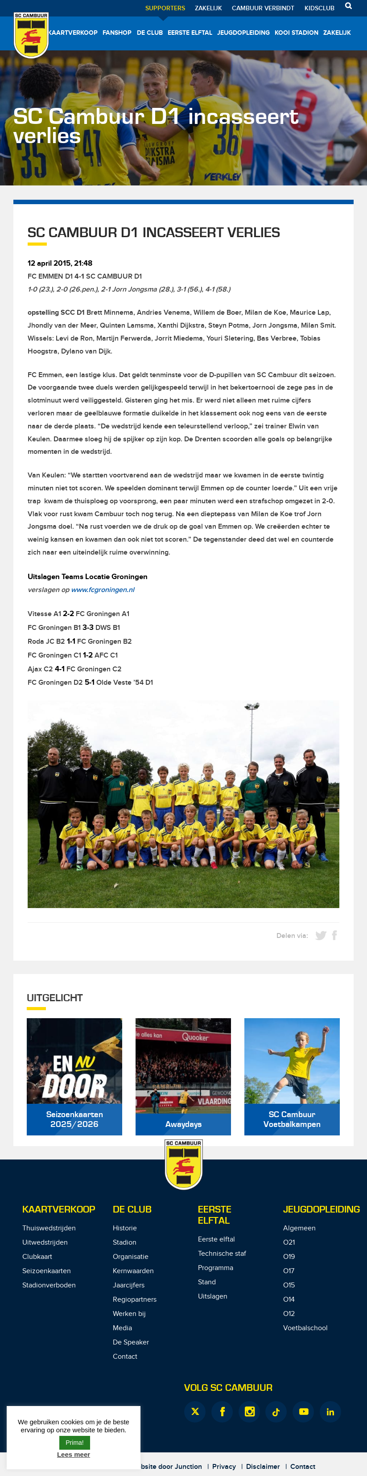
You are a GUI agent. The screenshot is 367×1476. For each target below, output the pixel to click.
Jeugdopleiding (243, 33)
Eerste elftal (190, 33)
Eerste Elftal (214, 1215)
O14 (289, 1299)
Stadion (124, 1242)
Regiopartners (135, 1299)
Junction (188, 1467)
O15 (289, 1285)
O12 (289, 1314)
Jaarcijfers (128, 1285)
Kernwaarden (133, 1271)
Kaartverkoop (73, 33)
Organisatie (130, 1257)
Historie (125, 1228)
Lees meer (73, 1454)
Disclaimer (263, 1467)
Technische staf (222, 1254)
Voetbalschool (305, 1328)
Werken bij (129, 1314)
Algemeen (299, 1228)
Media (122, 1328)
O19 (289, 1257)
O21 (289, 1242)
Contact (125, 1357)
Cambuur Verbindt (263, 8)
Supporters (165, 8)
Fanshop (117, 33)
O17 (288, 1271)
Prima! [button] (74, 1442)
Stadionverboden (49, 1285)
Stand (207, 1282)
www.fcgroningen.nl (102, 590)
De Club (150, 33)
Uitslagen (212, 1296)
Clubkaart (37, 1257)
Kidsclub (319, 8)
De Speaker (131, 1342)
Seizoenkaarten (46, 1271)
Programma (215, 1268)
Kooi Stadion (296, 33)
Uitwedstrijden (45, 1242)
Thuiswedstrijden (49, 1228)
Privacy (224, 1467)
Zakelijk (208, 8)
